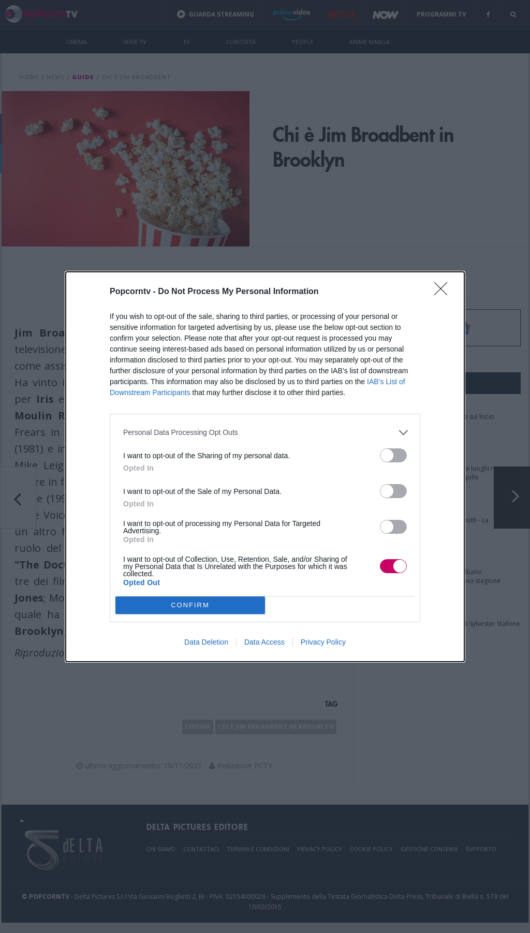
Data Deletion (206, 642)
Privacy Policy (323, 642)
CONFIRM (190, 605)
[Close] (444, 292)
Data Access (264, 642)
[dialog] (265, 467)
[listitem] (265, 432)
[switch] (393, 455)
